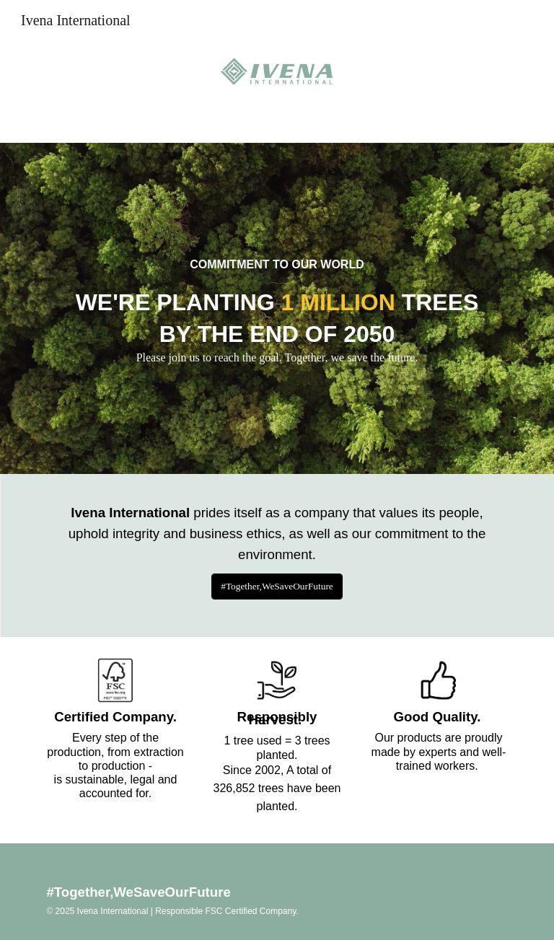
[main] (276, 258)
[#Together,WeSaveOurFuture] (277, 586)
